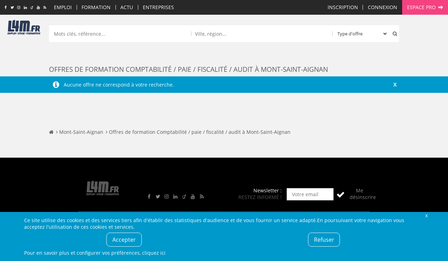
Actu (126, 7)
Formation (96, 7)
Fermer (426, 215)
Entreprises (158, 7)
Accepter (124, 239)
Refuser (324, 239)
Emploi (63, 7)
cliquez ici (154, 252)
